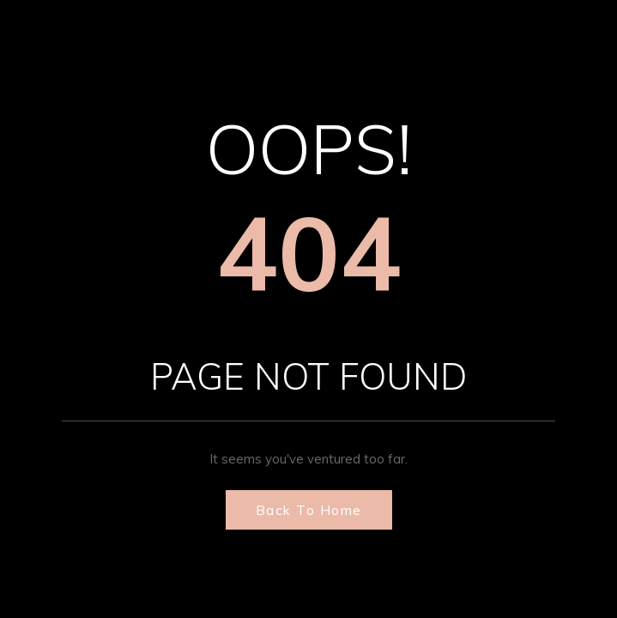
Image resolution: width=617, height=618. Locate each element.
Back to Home (309, 509)
